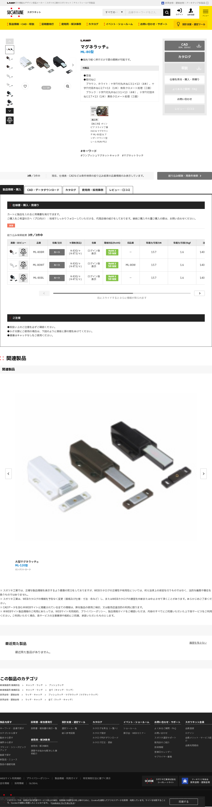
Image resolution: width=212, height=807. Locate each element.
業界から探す (6, 742)
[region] (106, 262)
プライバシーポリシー (93, 611)
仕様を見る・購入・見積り (184, 79)
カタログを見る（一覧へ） (106, 728)
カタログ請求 (99, 733)
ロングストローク (23, 569)
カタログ (184, 57)
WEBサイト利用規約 (66, 611)
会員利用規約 (191, 745)
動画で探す (5, 755)
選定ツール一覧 (69, 728)
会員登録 (189, 728)
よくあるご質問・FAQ (165, 728)
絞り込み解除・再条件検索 (183, 176)
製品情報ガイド (116, 611)
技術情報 (158, 747)
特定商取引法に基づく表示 (97, 778)
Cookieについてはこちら (62, 803)
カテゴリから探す (8, 733)
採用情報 (19, 783)
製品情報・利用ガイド (66, 778)
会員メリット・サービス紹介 (198, 739)
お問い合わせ (184, 99)
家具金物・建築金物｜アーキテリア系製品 (183, 3)
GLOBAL (33, 783)
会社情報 (4, 783)
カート (57, 252)
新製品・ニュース (8, 759)
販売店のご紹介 (162, 742)
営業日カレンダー (163, 752)
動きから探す (6, 737)
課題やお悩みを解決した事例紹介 (44, 752)
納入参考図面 (68, 733)
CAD (185, 45)
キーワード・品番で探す (12, 728)
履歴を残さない (198, 643)
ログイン (189, 733)
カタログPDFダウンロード (106, 737)
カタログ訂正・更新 (102, 742)
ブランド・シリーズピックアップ (13, 749)
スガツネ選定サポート (165, 737)
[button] (73, 65)
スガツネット (24, 12)
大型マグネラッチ (27, 562)
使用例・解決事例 (39, 746)
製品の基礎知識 (7, 764)
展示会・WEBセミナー (134, 733)
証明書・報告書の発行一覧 (44, 728)
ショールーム (130, 728)
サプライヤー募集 (163, 756)
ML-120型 (21, 566)
